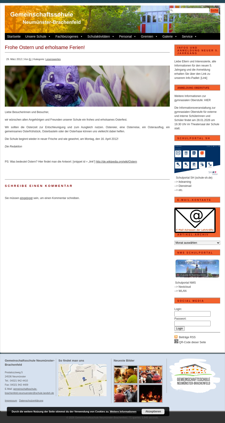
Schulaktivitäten (101, 36)
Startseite (14, 36)
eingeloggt (26, 198)
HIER (207, 100)
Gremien (149, 36)
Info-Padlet (192, 78)
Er (30, 59)
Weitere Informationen (123, 411)
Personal (127, 36)
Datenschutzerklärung (31, 400)
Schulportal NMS (185, 282)
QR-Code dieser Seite (190, 342)
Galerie (169, 36)
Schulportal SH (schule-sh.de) (194, 177)
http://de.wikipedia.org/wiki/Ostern (116, 161)
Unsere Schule (38, 36)
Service (189, 36)
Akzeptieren (153, 411)
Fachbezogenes (69, 36)
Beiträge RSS (187, 337)
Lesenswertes (53, 59)
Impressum (11, 400)
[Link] (204, 78)
